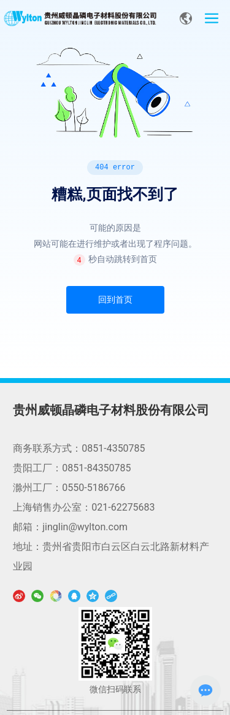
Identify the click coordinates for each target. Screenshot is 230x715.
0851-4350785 (113, 448)
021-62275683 (123, 507)
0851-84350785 (96, 468)
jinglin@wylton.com (85, 527)
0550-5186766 (93, 487)
